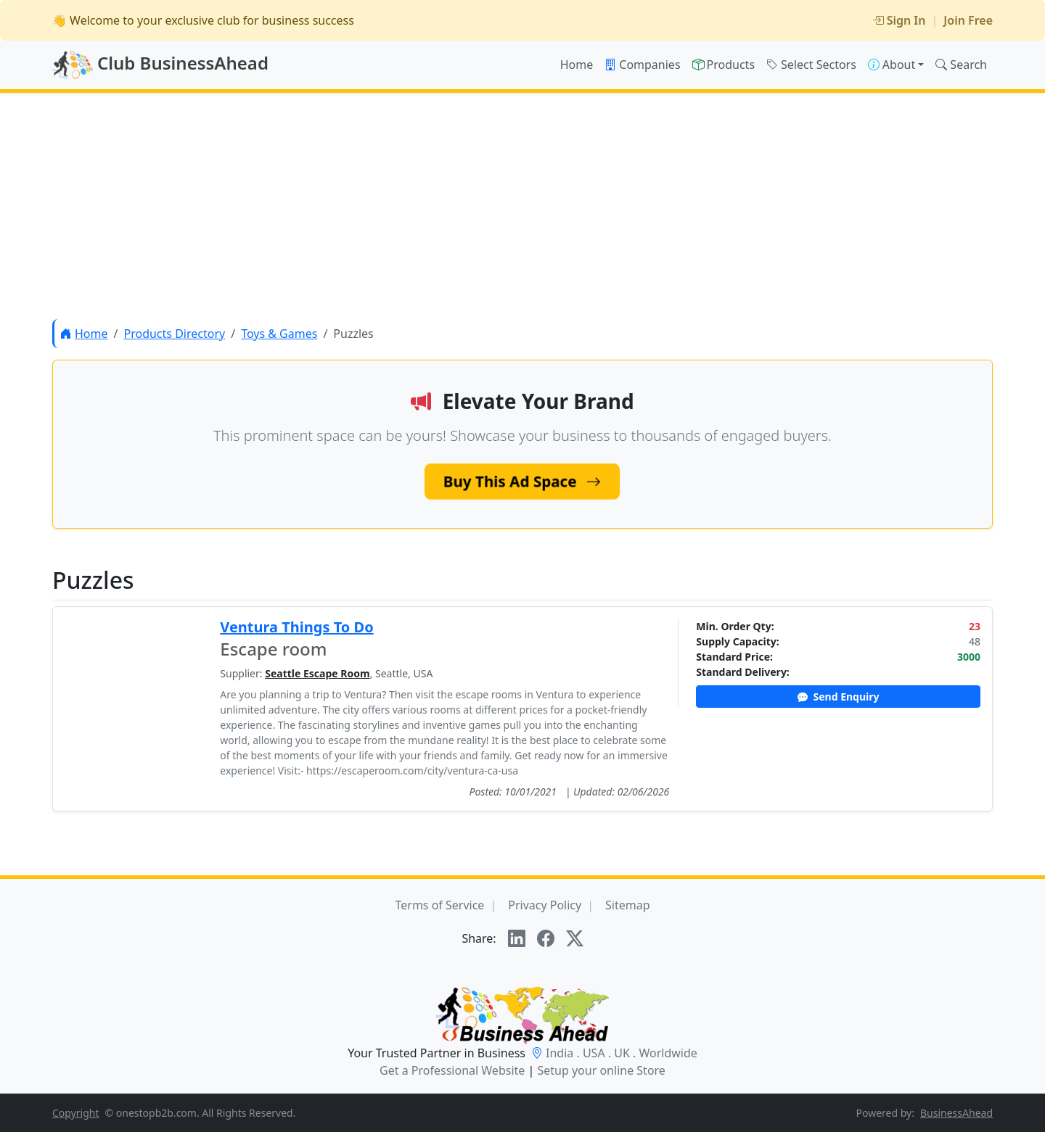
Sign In (899, 20)
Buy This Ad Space (523, 481)
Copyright (75, 1113)
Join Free (968, 20)
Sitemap (627, 905)
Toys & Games (279, 334)
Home (577, 65)
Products (723, 65)
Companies (642, 65)
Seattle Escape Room (317, 673)
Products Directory (174, 334)
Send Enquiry (839, 696)
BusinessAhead (956, 1113)
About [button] (891, 65)
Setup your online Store (601, 1070)
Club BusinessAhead (160, 65)
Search (961, 65)
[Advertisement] (522, 205)
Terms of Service (439, 905)
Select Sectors (811, 65)
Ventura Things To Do (296, 627)
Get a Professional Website (452, 1070)
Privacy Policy (544, 905)
